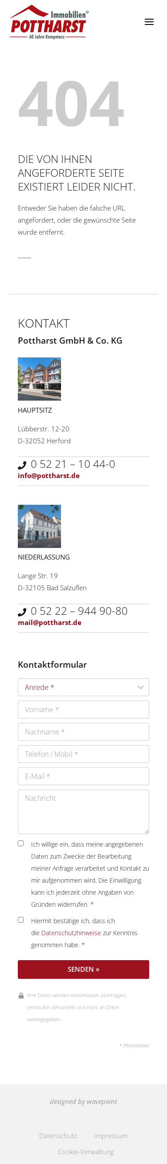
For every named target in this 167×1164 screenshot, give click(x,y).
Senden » (83, 969)
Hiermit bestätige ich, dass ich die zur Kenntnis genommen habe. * (78, 933)
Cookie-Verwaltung (86, 1151)
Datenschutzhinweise (71, 933)
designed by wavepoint (83, 1101)
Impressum (111, 1135)
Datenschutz (58, 1135)
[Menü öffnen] (149, 22)
